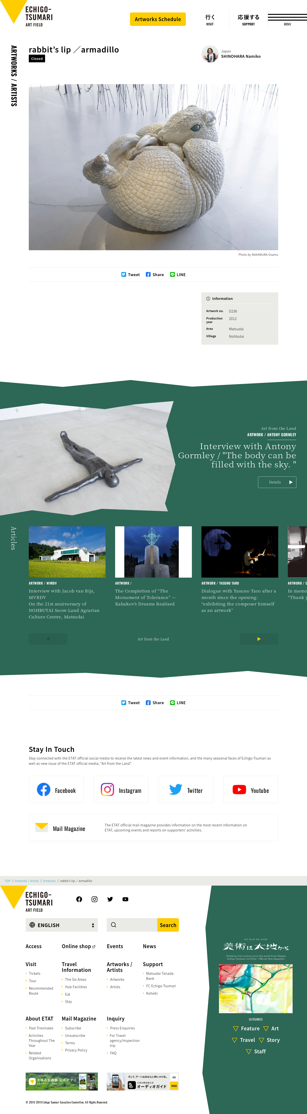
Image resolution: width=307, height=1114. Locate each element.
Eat (67, 994)
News (149, 946)
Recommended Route (41, 991)
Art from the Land (153, 639)
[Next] (259, 639)
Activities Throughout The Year (42, 1040)
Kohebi (152, 993)
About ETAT (39, 1018)
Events (115, 946)
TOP (8, 880)
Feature (250, 1028)
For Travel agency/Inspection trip (125, 1040)
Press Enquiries (122, 1028)
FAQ (113, 1052)
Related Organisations (40, 1055)
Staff (260, 1051)
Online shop (76, 946)
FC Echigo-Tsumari (161, 985)
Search (168, 925)
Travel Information (76, 967)
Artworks (49, 880)
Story (273, 1039)
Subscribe (73, 1028)
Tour (32, 980)
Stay (68, 1001)
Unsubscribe (75, 1035)
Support (153, 964)
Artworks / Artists (14, 76)
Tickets (35, 973)
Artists (115, 986)
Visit (31, 964)
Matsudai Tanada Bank (160, 976)
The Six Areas (75, 979)
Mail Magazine (79, 1018)
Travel (247, 1039)
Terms (70, 1042)
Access (34, 946)
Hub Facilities (76, 986)
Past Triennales (41, 1028)
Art (275, 1028)
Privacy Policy (76, 1050)
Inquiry (115, 1018)
